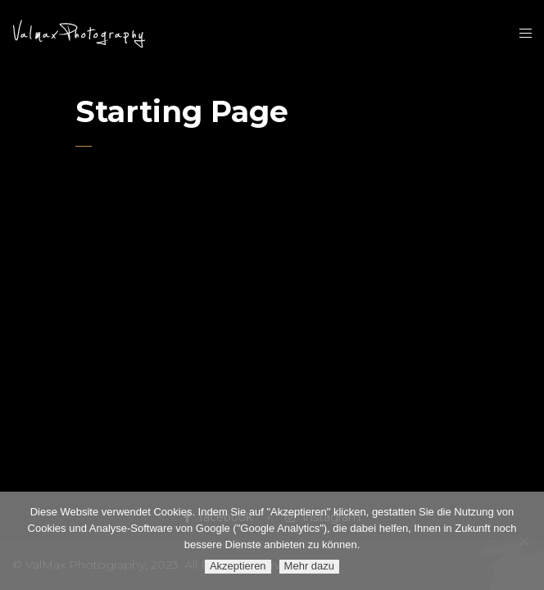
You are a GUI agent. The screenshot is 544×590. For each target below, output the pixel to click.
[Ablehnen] (523, 541)
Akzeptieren (238, 566)
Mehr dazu (309, 566)
